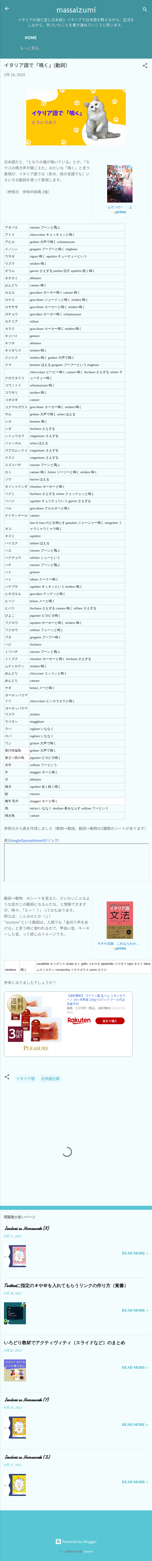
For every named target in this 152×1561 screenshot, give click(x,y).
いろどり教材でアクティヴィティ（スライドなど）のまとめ (64, 1343)
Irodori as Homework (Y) (26, 1400)
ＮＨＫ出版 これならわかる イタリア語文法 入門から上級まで (119, 943)
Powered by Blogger (76, 1541)
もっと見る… (31, 48)
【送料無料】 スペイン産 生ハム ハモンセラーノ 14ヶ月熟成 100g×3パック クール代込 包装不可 (96, 999)
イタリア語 (25, 1078)
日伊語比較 (50, 1078)
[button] (145, 66)
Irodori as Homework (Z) (27, 1457)
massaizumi (76, 9)
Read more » (135, 1253)
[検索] (145, 10)
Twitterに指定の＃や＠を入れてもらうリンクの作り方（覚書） (66, 1286)
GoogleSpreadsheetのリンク (33, 840)
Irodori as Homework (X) (26, 1229)
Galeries (88, 1551)
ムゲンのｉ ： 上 (120, 207)
